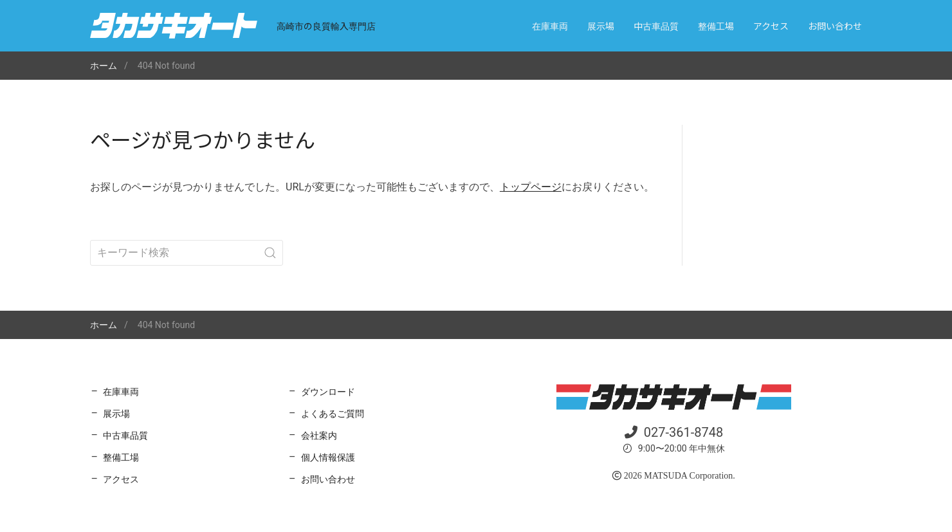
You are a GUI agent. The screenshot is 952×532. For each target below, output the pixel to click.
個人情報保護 (328, 457)
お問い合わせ (835, 25)
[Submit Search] (270, 253)
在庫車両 (550, 25)
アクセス (771, 25)
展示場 (600, 25)
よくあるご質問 (332, 413)
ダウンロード (328, 392)
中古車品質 (656, 25)
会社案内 (319, 435)
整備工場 (716, 25)
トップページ (531, 187)
